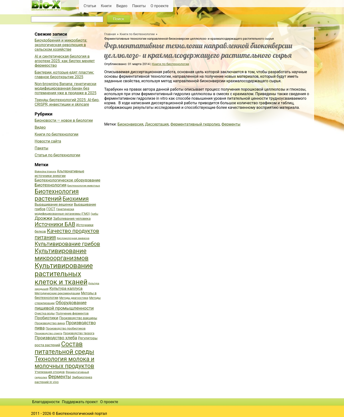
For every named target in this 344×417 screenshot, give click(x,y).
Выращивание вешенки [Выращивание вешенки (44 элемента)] (54, 205)
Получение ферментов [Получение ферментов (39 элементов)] (72, 313)
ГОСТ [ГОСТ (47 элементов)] (50, 209)
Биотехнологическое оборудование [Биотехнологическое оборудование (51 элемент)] (67, 180)
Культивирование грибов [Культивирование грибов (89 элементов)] (67, 244)
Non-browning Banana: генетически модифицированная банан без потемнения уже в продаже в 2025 (66, 88)
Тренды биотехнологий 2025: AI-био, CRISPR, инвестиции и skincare (67, 102)
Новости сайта (48, 141)
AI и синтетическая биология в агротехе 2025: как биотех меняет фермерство (65, 61)
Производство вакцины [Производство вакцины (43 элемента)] (78, 318)
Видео (121, 6)
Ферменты (231, 124)
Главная (110, 34)
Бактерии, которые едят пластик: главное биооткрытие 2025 (64, 74)
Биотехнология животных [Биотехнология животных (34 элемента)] (83, 185)
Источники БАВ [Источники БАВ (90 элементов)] (55, 224)
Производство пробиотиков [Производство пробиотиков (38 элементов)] (66, 328)
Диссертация (157, 124)
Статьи (90, 6)
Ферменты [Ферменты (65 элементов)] (59, 376)
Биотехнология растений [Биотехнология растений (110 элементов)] (57, 195)
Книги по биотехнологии (137, 34)
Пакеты (139, 6)
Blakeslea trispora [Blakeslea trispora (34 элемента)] (45, 171)
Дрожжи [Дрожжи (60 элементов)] (43, 218)
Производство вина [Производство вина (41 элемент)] (50, 323)
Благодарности (45, 402)
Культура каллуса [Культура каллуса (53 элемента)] (65, 288)
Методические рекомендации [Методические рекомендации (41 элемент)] (57, 293)
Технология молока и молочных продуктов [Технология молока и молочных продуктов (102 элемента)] (64, 362)
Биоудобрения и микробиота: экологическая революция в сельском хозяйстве (61, 45)
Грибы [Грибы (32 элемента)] (94, 213)
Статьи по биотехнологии (57, 155)
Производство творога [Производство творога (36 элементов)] (78, 333)
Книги (106, 6)
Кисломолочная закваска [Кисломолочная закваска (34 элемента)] (73, 238)
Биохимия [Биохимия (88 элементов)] (76, 198)
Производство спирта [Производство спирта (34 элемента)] (48, 333)
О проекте (159, 6)
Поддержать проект (80, 402)
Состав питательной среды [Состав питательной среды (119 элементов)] (64, 348)
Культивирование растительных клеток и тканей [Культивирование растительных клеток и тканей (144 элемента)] (64, 274)
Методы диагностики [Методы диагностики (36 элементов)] (73, 298)
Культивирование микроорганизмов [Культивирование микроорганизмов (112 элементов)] (61, 254)
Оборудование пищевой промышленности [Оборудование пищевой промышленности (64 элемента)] (64, 305)
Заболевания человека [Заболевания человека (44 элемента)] (72, 219)
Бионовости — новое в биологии (64, 120)
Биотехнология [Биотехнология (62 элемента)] (50, 185)
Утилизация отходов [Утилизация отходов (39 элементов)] (50, 372)
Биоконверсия (130, 124)
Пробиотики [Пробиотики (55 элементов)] (46, 317)
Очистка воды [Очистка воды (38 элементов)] (45, 313)
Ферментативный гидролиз (195, 124)
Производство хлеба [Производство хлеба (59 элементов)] (56, 337)
